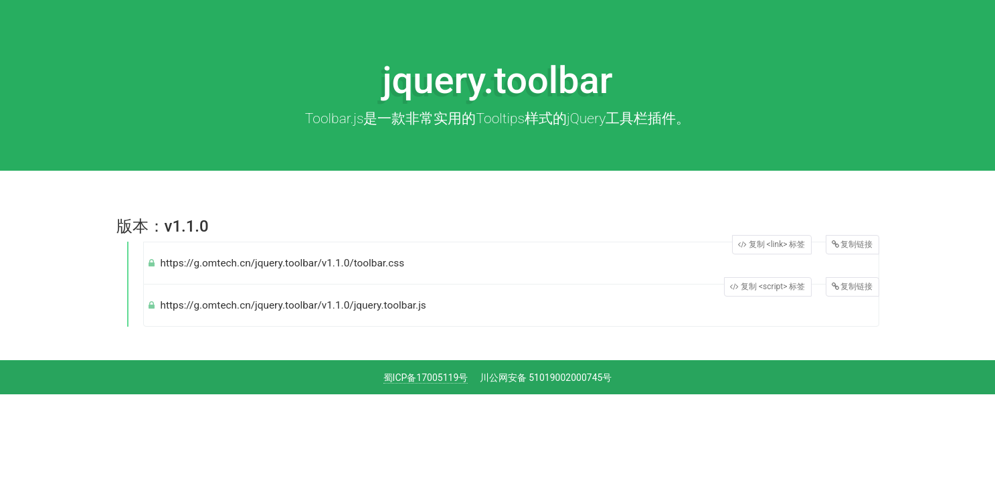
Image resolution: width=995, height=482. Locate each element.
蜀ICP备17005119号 (425, 377)
